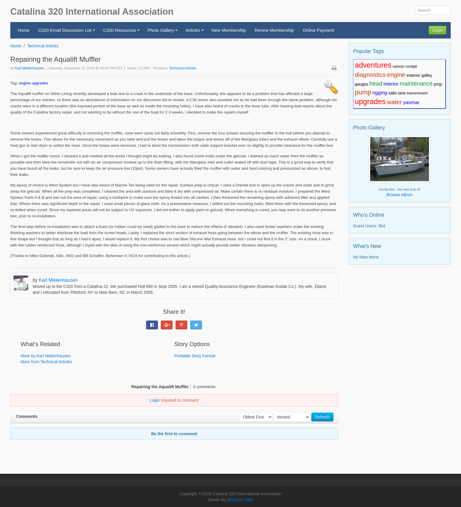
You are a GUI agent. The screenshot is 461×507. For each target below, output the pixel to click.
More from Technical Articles (46, 361)
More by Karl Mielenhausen (46, 355)
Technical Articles (43, 46)
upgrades (40, 83)
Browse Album (399, 194)
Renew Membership (274, 30)
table (402, 93)
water (394, 102)
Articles (195, 32)
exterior (413, 75)
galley (426, 75)
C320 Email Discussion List (67, 32)
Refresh (322, 417)
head (376, 83)
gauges (361, 84)
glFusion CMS (240, 499)
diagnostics (370, 74)
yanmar (411, 102)
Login (437, 30)
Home (23, 30)
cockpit (411, 66)
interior (390, 84)
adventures (373, 65)
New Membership (229, 30)
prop (438, 84)
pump (363, 92)
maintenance (416, 83)
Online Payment (318, 30)
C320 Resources (122, 32)
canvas (398, 66)
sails (392, 93)
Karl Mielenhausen (29, 68)
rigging (380, 93)
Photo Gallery (164, 32)
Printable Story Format (194, 355)
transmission (417, 93)
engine (25, 83)
